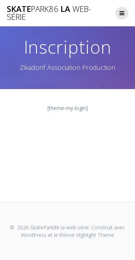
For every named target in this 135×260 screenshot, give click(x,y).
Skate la (49, 13)
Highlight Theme (95, 235)
